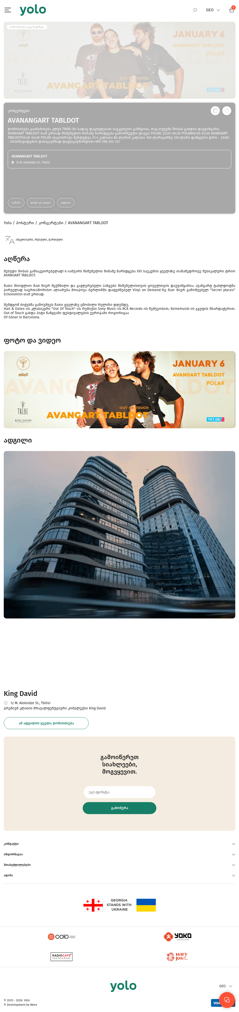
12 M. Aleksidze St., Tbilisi (30, 703)
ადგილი (66, 202)
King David (20, 693)
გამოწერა (119, 808)
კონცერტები (19, 111)
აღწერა (16, 202)
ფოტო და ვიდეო (40, 202)
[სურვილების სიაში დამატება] (226, 110)
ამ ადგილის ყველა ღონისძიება (46, 723)
